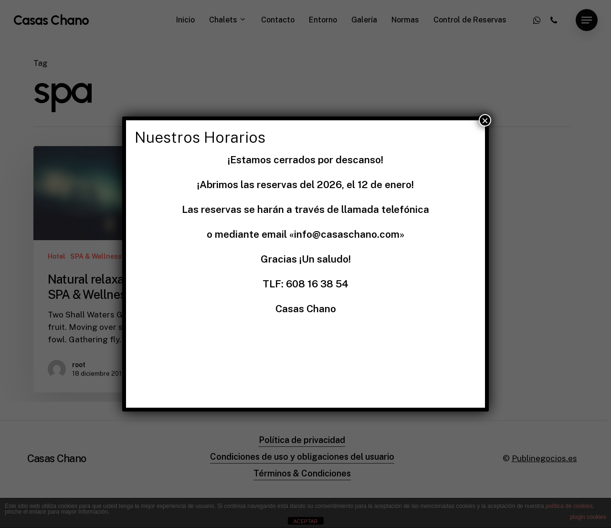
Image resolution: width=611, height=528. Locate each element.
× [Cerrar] (485, 120)
